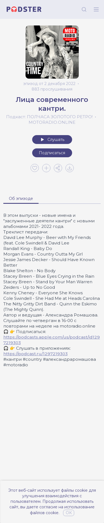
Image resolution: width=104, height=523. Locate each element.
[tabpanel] (52, 290)
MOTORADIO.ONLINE (52, 122)
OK (69, 512)
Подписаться (52, 152)
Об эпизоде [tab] (21, 198)
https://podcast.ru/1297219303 (35, 353)
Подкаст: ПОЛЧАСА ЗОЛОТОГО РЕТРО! (49, 116)
